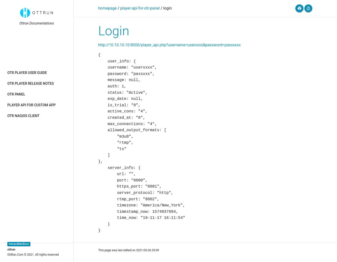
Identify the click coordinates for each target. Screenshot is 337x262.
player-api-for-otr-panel (140, 8)
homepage (107, 8)
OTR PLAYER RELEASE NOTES (30, 83)
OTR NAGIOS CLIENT (23, 116)
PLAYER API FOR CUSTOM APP (31, 105)
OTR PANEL (16, 94)
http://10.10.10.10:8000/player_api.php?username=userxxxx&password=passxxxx (169, 45)
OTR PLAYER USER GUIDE (27, 73)
